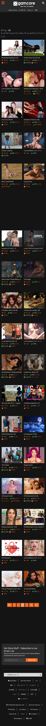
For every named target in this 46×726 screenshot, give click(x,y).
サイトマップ (22, 690)
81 (38, 498)
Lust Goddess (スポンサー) (32, 150)
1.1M (26, 406)
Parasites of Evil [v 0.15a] (31, 119)
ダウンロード (21, 685)
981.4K (5, 282)
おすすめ (27, 62)
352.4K (27, 313)
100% (11, 91)
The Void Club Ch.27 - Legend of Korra (12, 403)
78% (12, 60)
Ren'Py (5, 62)
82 (39, 122)
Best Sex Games (26, 681)
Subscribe (31, 660)
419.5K (27, 529)
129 (17, 282)
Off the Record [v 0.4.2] (31, 496)
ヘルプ (14, 694)
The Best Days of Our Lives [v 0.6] (34, 527)
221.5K (27, 282)
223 (17, 184)
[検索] (43, 3)
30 (39, 184)
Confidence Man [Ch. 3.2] (31, 403)
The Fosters (5, 465)
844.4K (27, 91)
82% (12, 153)
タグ (36, 681)
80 (17, 251)
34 (17, 122)
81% (33, 498)
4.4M (4, 91)
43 (17, 60)
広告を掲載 (33, 690)
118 (40, 251)
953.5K (27, 251)
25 (17, 560)
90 (16, 436)
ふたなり (27, 93)
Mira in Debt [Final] (7, 181)
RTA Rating (11, 709)
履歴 (36, 10)
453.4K (5, 122)
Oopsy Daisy (28, 181)
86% (12, 529)
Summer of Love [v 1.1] (9, 248)
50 (39, 436)
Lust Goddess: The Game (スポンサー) (12, 89)
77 (16, 375)
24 (39, 60)
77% (12, 498)
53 (17, 344)
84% (10, 313)
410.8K (5, 184)
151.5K (5, 591)
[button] (23, 675)
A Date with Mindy (29, 589)
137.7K (5, 406)
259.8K (5, 498)
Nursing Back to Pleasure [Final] (11, 372)
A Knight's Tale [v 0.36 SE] (9, 310)
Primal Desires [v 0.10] (8, 434)
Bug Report (12, 681)
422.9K (5, 560)
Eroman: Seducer (7, 150)
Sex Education (6, 558)
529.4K (5, 153)
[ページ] (3, 2)
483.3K (5, 60)
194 (17, 529)
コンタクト (32, 685)
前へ (9, 605)
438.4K (27, 436)
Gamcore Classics (34, 705)
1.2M (26, 498)
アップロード (23, 699)
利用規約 (23, 694)
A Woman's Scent (7, 496)
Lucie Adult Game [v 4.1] (9, 341)
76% (34, 591)
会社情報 (11, 690)
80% (34, 60)
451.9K (5, 344)
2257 (32, 694)
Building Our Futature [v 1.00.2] (33, 89)
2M (4, 313)
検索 (11, 685)
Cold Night (27, 279)
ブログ (23, 714)
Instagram (18, 718)
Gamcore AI (12, 714)
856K (4, 375)
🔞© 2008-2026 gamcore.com (15, 705)
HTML (4, 408)
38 (39, 313)
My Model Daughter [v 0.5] (10, 58)
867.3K (5, 529)
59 (39, 91)
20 (17, 498)
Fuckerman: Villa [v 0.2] (31, 372)
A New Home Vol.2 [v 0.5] (32, 58)
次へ (36, 605)
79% (12, 122)
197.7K (27, 591)
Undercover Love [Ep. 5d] (32, 310)
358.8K (27, 184)
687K (4, 436)
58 (38, 406)
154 (31, 605)
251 (15, 313)
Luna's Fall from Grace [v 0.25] (33, 248)
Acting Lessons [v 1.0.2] (9, 527)
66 (17, 153)
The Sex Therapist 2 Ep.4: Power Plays (12, 589)
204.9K (27, 467)
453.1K (27, 60)
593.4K (5, 251)
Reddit (29, 718)
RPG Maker (37, 124)
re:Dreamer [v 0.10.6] (30, 434)
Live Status (22, 709)
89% (32, 375)
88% (11, 436)
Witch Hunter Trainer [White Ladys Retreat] (12, 279)
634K (4, 467)
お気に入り (30, 10)
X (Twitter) (33, 714)
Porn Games (34, 709)
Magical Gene (28, 465)
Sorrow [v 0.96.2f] (7, 119)
